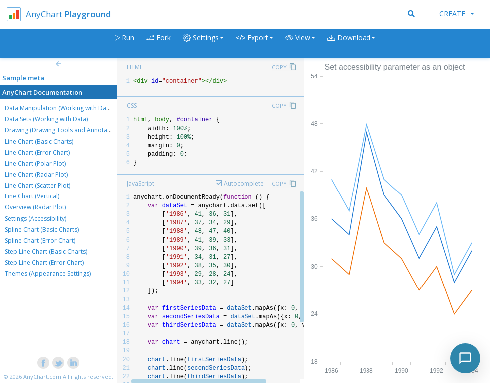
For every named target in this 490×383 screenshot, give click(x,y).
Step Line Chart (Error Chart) (44, 262)
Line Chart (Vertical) (32, 196)
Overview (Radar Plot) (35, 207)
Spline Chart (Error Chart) (40, 240)
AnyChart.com (42, 376)
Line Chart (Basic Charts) (39, 141)
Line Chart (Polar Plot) (35, 163)
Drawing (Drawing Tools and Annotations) (63, 130)
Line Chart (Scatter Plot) (37, 185)
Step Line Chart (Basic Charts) (46, 251)
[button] (300, 43)
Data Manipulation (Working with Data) (59, 108)
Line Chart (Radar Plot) (36, 174)
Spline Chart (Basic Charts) (42, 229)
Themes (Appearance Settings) (48, 273)
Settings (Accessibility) (35, 218)
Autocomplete (244, 183)
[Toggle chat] (465, 358)
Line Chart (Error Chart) (37, 152)
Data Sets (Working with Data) (46, 119)
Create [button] (456, 13)
